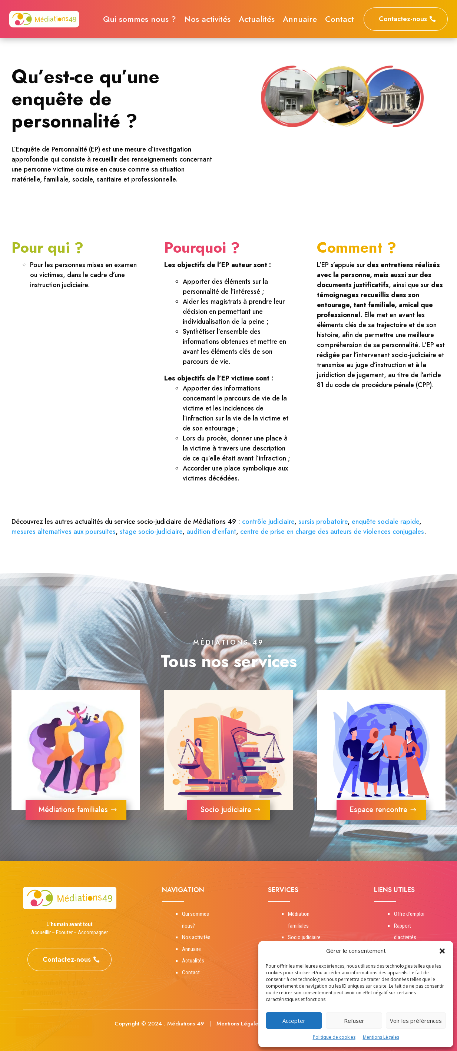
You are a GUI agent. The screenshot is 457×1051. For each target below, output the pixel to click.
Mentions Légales (381, 1037)
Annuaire (300, 20)
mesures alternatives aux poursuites (63, 531)
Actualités (257, 20)
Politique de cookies (334, 1037)
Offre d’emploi (409, 914)
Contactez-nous (403, 19)
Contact (339, 20)
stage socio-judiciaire (151, 531)
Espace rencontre (378, 809)
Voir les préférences (416, 1020)
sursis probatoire (323, 521)
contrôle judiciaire (268, 521)
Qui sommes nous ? (139, 20)
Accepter (293, 1020)
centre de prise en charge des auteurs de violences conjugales (332, 531)
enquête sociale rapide (385, 521)
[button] (442, 951)
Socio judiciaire (225, 809)
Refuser (354, 1020)
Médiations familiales (73, 809)
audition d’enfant (211, 531)
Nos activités (207, 20)
